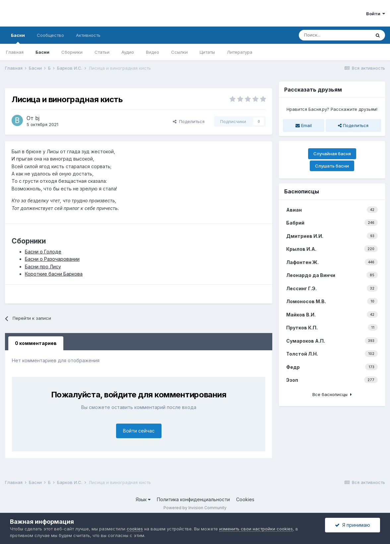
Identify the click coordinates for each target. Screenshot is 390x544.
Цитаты (207, 52)
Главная (15, 52)
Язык (143, 499)
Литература (239, 52)
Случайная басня (332, 153)
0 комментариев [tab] (36, 343)
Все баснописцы (332, 394)
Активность (88, 35)
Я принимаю (352, 525)
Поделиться (189, 121)
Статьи (102, 52)
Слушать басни (332, 166)
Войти (375, 13)
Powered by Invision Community (195, 507)
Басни (18, 38)
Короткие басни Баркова (54, 274)
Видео (152, 52)
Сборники (72, 52)
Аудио (127, 52)
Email (303, 125)
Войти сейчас (139, 431)
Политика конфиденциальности (193, 499)
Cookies (245, 499)
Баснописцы (301, 191)
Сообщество (50, 35)
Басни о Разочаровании (52, 259)
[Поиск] (334, 35)
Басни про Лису (43, 266)
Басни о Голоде (43, 251)
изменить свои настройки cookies (256, 528)
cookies (135, 528)
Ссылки (179, 52)
